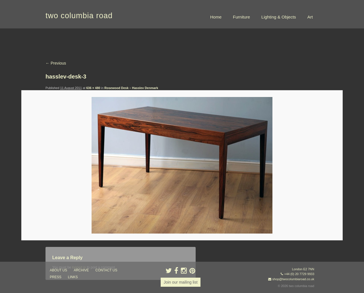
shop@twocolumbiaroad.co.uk (293, 279)
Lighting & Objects (278, 17)
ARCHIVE (81, 270)
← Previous (56, 63)
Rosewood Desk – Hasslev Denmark (131, 88)
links (73, 277)
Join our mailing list (180, 282)
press (55, 277)
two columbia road (79, 15)
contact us (106, 270)
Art (310, 17)
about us (58, 270)
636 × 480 (93, 88)
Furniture (241, 17)
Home (216, 17)
